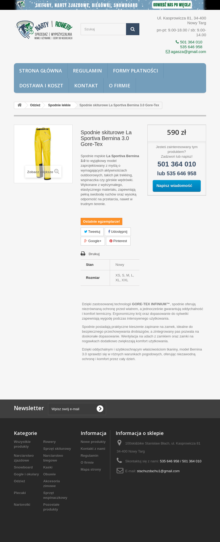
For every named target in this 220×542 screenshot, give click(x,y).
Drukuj (94, 254)
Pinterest (118, 241)
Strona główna (40, 70)
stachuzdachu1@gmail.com (158, 471)
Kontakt (86, 85)
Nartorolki (22, 505)
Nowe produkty (93, 442)
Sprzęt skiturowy (57, 449)
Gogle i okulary (26, 474)
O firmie (119, 85)
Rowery (49, 442)
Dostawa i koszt (41, 85)
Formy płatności (135, 70)
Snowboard (23, 467)
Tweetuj (92, 232)
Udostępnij (117, 232)
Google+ (92, 241)
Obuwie (49, 474)
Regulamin (87, 70)
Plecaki (20, 493)
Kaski (48, 467)
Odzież (19, 481)
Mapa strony (91, 469)
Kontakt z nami (93, 449)
